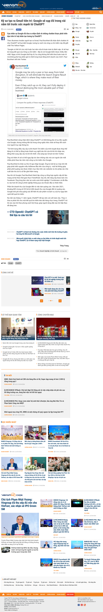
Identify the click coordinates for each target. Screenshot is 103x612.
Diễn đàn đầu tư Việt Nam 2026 (68, 585)
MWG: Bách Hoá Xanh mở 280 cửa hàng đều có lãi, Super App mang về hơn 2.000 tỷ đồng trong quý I (34, 380)
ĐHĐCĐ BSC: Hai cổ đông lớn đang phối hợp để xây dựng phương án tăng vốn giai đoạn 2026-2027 (92, 546)
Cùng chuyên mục (46, 315)
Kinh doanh (7, 16)
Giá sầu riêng (19, 585)
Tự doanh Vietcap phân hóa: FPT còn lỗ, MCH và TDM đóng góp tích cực (92, 562)
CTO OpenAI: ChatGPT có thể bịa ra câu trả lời (24, 213)
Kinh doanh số (47, 16)
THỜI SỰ (8, 12)
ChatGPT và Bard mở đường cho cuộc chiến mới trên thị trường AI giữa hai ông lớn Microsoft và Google (41, 233)
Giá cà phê (60, 582)
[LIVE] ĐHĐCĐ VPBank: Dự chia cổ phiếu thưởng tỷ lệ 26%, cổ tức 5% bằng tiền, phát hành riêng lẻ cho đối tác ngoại (92, 505)
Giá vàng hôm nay (9, 582)
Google (11, 263)
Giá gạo (35, 585)
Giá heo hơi (52, 582)
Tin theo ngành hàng (81, 18)
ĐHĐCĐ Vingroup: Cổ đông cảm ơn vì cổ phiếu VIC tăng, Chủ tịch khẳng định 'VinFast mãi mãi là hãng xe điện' (12, 444)
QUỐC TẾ (28, 12)
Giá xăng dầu (92, 582)
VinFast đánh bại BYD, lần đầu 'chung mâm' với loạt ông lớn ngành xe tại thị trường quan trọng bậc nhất (24, 550)
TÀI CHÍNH (35, 12)
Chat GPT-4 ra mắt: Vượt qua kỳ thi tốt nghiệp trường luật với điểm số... (66, 279)
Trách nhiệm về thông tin (11, 610)
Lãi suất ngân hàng (81, 582)
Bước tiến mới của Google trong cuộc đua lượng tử (18, 343)
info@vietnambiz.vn (13, 608)
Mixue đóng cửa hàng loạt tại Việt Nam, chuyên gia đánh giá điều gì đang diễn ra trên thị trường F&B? (54, 364)
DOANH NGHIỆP (60, 12)
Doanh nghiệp (8, 384)
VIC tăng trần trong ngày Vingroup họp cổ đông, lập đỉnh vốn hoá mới (61, 545)
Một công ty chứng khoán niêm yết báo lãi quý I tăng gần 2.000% (35, 442)
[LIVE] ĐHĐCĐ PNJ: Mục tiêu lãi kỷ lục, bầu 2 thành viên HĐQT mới (92, 522)
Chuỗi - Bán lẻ (70, 16)
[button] (41, 300)
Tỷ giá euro (44, 582)
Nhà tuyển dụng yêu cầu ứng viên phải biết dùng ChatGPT (66, 290)
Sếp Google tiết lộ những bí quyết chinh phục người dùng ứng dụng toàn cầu (16, 337)
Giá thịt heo (28, 585)
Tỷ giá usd (29, 582)
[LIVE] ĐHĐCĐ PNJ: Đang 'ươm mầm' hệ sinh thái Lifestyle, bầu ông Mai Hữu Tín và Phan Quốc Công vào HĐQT (34, 402)
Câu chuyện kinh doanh (31, 16)
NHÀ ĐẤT (42, 12)
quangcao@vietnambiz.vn (89, 601)
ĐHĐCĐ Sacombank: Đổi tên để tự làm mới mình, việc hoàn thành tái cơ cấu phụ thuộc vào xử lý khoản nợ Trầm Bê (59, 444)
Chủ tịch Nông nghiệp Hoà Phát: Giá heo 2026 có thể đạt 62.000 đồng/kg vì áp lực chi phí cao (59, 475)
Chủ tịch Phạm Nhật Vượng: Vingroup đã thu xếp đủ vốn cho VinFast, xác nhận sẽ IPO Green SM (11, 475)
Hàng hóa (50, 481)
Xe (78, 16)
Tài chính (6, 395)
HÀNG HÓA (21, 12)
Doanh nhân (58, 16)
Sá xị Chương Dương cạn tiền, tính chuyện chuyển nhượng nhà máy (52, 337)
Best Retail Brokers (52, 585)
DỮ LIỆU (77, 12)
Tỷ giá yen (36, 582)
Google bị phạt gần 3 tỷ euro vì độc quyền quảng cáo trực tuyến (18, 347)
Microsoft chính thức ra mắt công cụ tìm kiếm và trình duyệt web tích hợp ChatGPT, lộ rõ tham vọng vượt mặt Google (41, 240)
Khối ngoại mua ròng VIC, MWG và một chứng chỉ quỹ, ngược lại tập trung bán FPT (33, 412)
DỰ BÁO (15, 12)
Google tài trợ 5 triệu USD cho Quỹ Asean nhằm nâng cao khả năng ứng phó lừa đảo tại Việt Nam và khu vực (19, 353)
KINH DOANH (70, 12)
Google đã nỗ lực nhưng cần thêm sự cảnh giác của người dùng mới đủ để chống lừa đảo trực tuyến (19, 359)
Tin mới (8, 375)
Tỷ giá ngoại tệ (20, 582)
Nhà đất (56, 535)
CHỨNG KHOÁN (51, 12)
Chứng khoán (8, 415)
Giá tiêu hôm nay (69, 582)
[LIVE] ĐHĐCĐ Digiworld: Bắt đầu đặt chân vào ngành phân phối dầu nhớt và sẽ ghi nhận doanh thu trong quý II (54, 344)
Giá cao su (42, 585)
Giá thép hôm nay (9, 585)
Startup (18, 16)
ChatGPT (18, 263)
